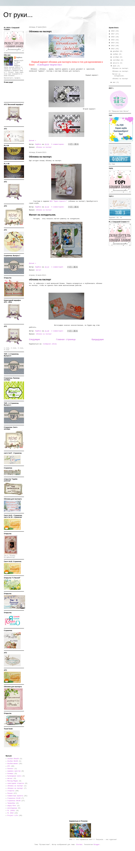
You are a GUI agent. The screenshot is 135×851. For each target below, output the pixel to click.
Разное (10, 793)
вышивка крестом (13, 771)
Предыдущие (98, 339)
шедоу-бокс (11, 805)
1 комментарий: (57, 267)
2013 (113, 46)
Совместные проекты (15, 796)
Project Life (12, 815)
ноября (116, 54)
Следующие (34, 339)
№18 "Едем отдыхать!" (58, 201)
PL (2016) (11, 810)
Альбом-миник (12, 763)
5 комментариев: (58, 144)
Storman (79, 844)
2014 (113, 43)
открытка (10, 791)
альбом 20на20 (13, 759)
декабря (116, 51)
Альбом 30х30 (12, 761)
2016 (113, 37)
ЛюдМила (19, 57)
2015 (113, 40)
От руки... (18, 14)
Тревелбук (11, 803)
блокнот (10, 768)
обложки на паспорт (44, 147)
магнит (38, 270)
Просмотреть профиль (12, 78)
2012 (113, 49)
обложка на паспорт (40, 279)
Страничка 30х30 (13, 801)
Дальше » (32, 140)
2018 (113, 31)
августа (116, 63)
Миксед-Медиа (12, 781)
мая (114, 82)
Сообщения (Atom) (50, 344)
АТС (8, 766)
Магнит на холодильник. (42, 215)
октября (116, 57)
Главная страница (66, 339)
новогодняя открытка (15, 783)
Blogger (97, 844)
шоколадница (12, 808)
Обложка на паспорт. (40, 31)
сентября (117, 60)
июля (115, 66)
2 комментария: (57, 331)
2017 (113, 34)
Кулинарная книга (14, 776)
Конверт (10, 773)
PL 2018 (10, 813)
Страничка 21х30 (13, 798)
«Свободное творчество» (49, 64)
